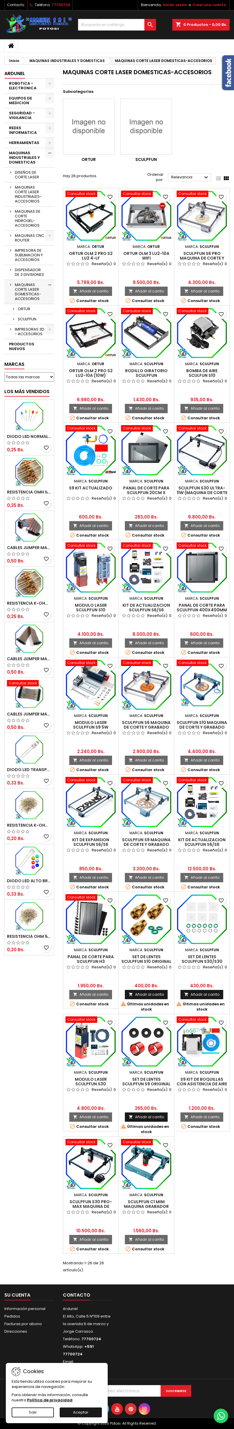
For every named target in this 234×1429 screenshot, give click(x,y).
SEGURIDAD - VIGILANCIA (22, 115)
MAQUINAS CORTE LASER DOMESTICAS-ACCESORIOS (28, 291)
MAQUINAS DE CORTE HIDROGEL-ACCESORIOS (27, 218)
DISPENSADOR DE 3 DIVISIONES (29, 272)
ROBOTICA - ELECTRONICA (22, 86)
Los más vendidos (26, 391)
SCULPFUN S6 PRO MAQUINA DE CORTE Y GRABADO (202, 258)
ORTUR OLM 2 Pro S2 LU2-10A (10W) (91, 373)
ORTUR (24, 309)
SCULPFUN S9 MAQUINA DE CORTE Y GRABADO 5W (146, 844)
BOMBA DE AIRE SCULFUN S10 (201, 373)
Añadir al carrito (90, 291)
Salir (33, 1412)
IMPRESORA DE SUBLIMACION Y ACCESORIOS (29, 255)
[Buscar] (117, 25)
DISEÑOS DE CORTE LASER (27, 175)
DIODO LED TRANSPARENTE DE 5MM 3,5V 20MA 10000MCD (29, 769)
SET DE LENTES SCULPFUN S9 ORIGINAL (146, 1081)
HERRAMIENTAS (24, 142)
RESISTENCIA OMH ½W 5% (29, 492)
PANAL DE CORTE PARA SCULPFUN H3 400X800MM (91, 961)
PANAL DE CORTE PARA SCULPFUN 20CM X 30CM (146, 492)
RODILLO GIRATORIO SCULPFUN (146, 373)
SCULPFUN (27, 319)
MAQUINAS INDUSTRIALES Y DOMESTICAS (24, 157)
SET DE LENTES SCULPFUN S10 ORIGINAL (146, 959)
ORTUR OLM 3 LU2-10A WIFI (146, 256)
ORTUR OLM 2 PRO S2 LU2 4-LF (91, 256)
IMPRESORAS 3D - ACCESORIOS (29, 331)
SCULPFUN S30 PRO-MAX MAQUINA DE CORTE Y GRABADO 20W (91, 1206)
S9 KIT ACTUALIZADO (90, 488)
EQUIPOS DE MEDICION (20, 100)
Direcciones (15, 1331)
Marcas (14, 364)
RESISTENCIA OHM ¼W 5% (29, 936)
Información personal (24, 1308)
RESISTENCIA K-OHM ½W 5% (29, 603)
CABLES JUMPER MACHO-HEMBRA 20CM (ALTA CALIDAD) (29, 658)
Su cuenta (17, 1295)
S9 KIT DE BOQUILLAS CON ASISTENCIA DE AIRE (202, 1081)
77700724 (61, 4)
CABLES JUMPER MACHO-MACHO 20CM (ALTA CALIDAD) (29, 547)
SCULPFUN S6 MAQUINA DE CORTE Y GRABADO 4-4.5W (146, 727)
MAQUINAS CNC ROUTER (29, 238)
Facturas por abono (23, 1324)
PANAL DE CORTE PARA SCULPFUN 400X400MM (202, 607)
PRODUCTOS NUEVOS (21, 346)
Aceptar (80, 1412)
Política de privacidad (49, 1400)
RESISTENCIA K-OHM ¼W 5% (29, 825)
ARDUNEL (14, 73)
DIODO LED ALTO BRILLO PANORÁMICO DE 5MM (29, 880)
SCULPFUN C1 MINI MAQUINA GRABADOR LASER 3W (146, 1206)
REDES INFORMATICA (23, 130)
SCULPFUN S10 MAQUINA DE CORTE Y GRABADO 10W (202, 727)
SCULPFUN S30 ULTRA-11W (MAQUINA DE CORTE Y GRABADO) (202, 492)
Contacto (15, 4)
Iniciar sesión (175, 4)
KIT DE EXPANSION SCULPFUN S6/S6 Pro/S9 (90, 844)
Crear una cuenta (209, 4)
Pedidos (12, 1316)
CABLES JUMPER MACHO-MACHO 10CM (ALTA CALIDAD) (29, 714)
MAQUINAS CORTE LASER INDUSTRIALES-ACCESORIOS (28, 194)
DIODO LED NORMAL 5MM (29, 436)
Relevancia (190, 177)
